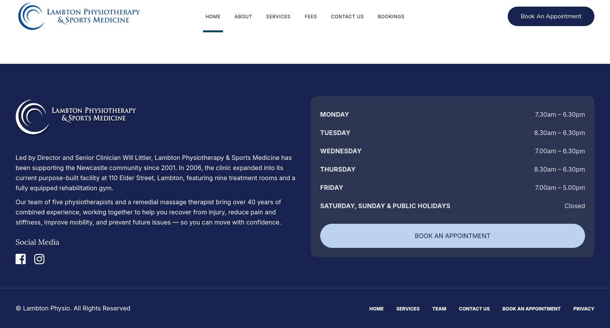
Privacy (583, 309)
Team (439, 309)
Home (376, 309)
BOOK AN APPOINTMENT (453, 236)
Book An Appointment (532, 309)
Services (408, 309)
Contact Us (474, 309)
